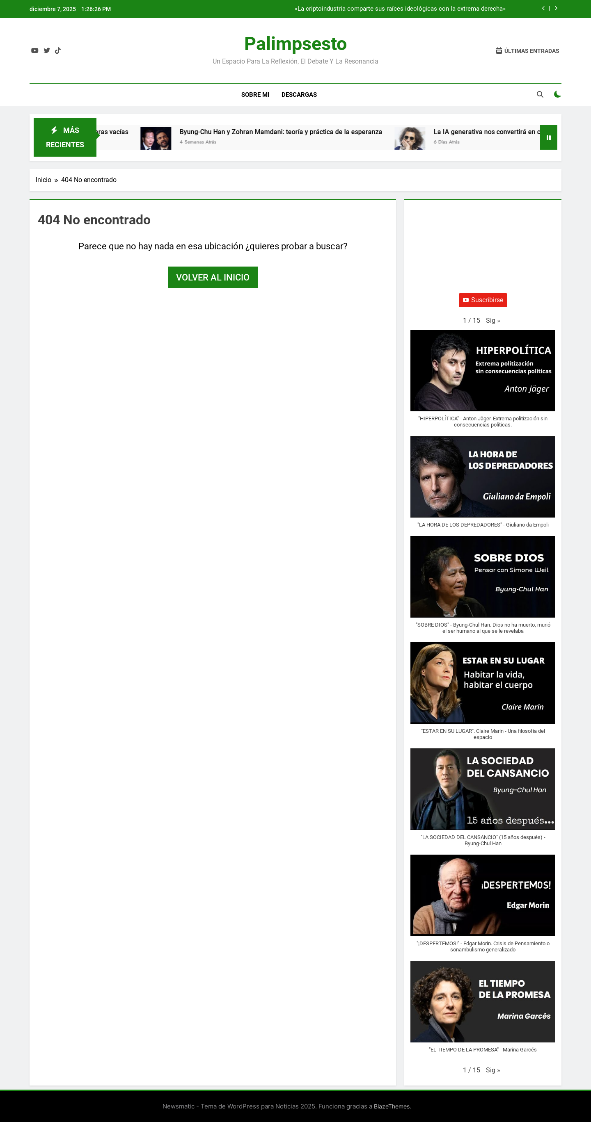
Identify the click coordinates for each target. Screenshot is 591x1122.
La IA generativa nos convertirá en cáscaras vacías (515, 132)
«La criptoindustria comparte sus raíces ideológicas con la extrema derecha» (400, 9)
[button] (493, 321)
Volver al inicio (213, 277)
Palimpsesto (295, 44)
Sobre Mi (255, 94)
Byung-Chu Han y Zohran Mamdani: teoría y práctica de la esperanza (287, 132)
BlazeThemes (392, 1106)
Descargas (299, 94)
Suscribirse (483, 300)
